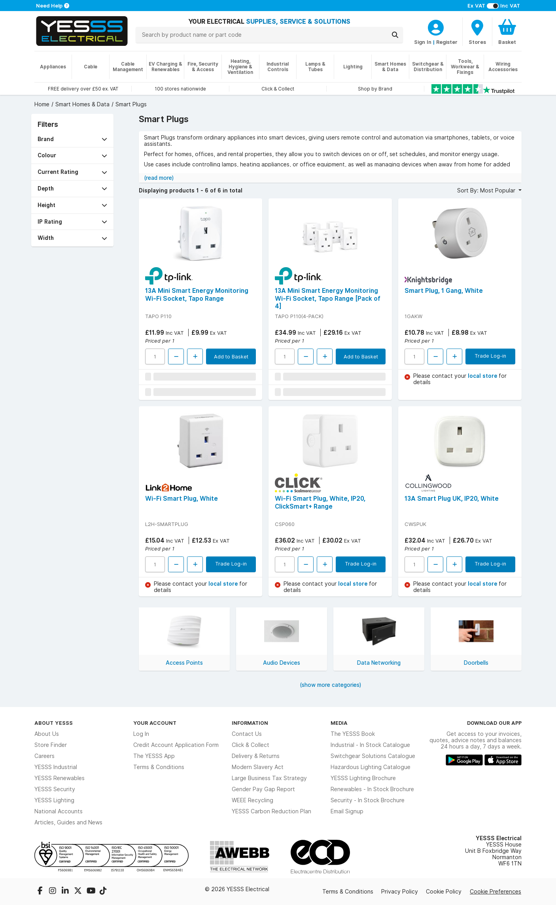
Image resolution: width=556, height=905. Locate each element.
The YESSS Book (353, 734)
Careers (44, 756)
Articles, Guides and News (68, 822)
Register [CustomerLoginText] (447, 42)
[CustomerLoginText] (436, 26)
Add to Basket (231, 356)
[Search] (395, 35)
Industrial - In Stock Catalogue (370, 745)
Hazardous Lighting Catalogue (370, 767)
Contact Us (247, 734)
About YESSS (53, 723)
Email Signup (347, 811)
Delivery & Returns (256, 756)
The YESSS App (154, 756)
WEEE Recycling (252, 800)
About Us (46, 734)
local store (483, 376)
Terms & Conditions (158, 767)
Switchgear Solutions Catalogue (373, 756)
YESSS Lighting (54, 800)
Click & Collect (250, 745)
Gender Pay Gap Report (263, 789)
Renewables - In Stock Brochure (372, 789)
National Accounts (58, 811)
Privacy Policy (399, 891)
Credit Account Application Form (176, 745)
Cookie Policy (443, 891)
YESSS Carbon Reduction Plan (271, 811)
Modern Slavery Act (258, 767)
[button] (72, 139)
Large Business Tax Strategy (269, 778)
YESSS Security (54, 789)
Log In (141, 734)
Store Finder (50, 745)
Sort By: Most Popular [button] (487, 190)
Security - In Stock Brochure (368, 800)
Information (250, 723)
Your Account (154, 723)
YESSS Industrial (55, 767)
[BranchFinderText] (477, 31)
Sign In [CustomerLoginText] (422, 42)
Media (339, 723)
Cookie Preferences (495, 891)
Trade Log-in (490, 356)
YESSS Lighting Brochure (363, 778)
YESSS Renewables (59, 778)
